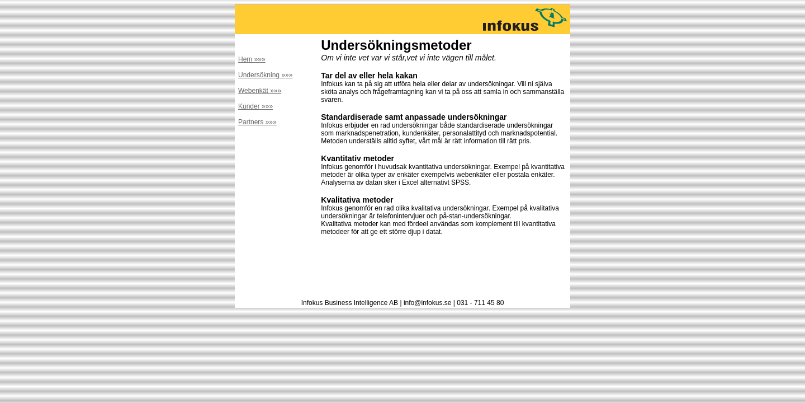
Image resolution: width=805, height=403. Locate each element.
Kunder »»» (255, 106)
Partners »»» (257, 122)
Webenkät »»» (259, 91)
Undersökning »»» (265, 75)
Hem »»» (252, 59)
